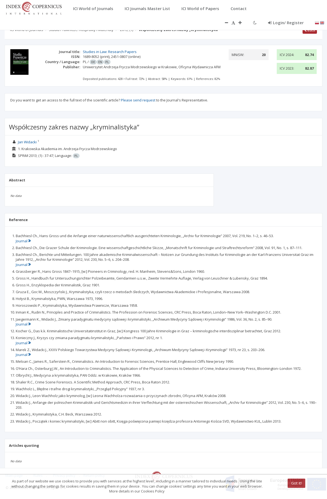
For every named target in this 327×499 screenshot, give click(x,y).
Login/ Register (286, 22)
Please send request (138, 100)
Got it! (296, 483)
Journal (23, 240)
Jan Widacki (27, 142)
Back (309, 30)
